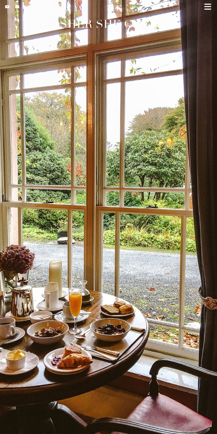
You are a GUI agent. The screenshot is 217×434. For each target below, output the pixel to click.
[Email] (17, 7)
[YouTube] (7, 7)
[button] (209, 7)
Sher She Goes (109, 24)
